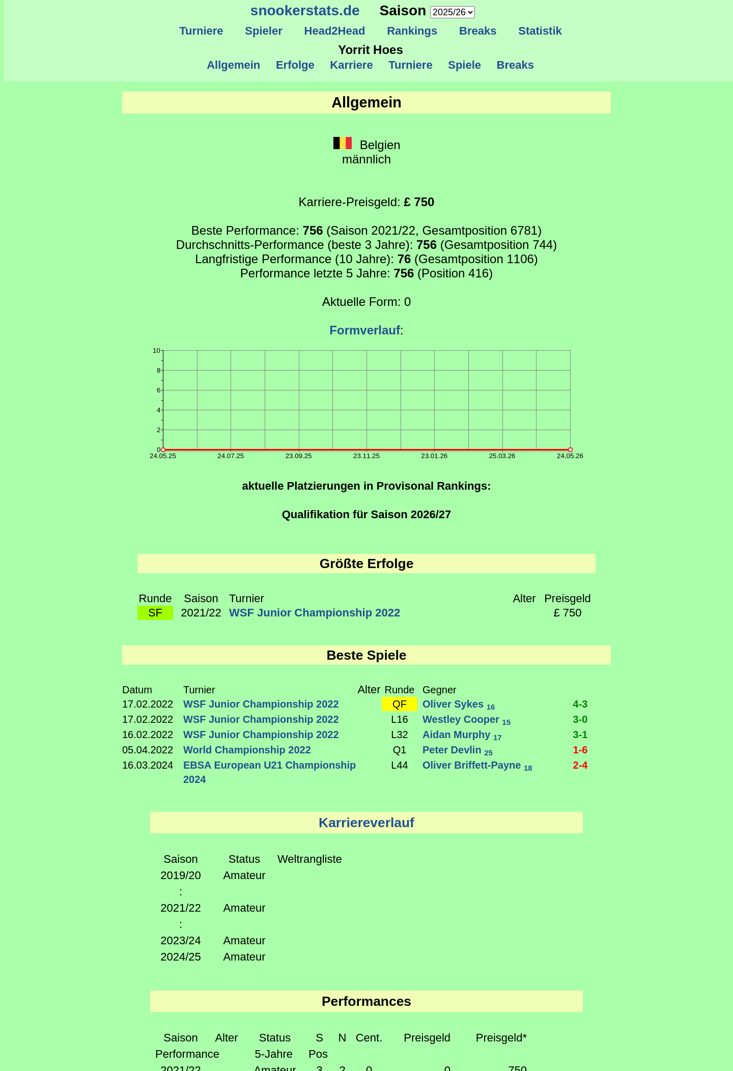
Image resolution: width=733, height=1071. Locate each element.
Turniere (201, 30)
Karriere (351, 65)
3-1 (580, 734)
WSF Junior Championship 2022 (314, 612)
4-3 (580, 704)
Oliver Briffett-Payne (477, 765)
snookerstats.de (305, 10)
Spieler (264, 30)
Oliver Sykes (458, 704)
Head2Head (335, 30)
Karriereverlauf (366, 822)
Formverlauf (364, 330)
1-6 (580, 749)
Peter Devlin (457, 749)
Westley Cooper (466, 719)
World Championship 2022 (247, 749)
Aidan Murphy (462, 734)
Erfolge (295, 65)
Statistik (540, 30)
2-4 (580, 765)
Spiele (464, 65)
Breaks (478, 30)
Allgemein (234, 65)
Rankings (412, 30)
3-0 (580, 719)
